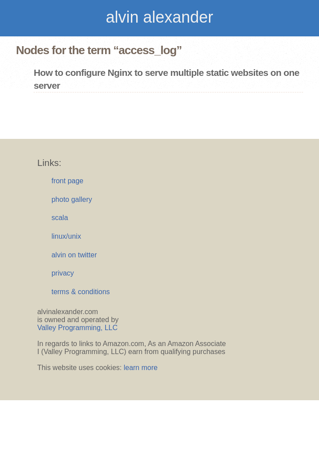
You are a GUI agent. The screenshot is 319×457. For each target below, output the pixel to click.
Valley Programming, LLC (77, 327)
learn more (141, 367)
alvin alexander (159, 17)
